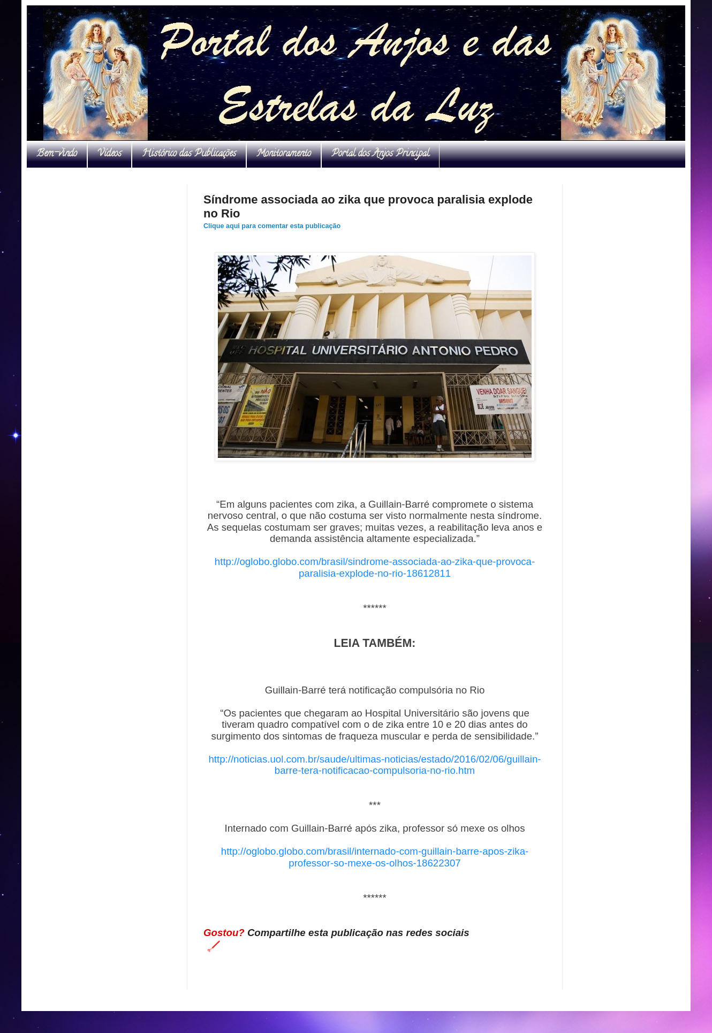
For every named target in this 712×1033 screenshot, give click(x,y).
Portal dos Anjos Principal (380, 154)
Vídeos (109, 154)
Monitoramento (283, 154)
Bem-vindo (56, 154)
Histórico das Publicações (189, 154)
